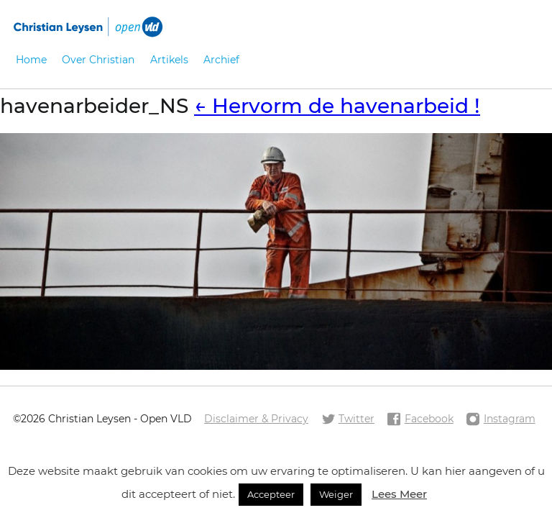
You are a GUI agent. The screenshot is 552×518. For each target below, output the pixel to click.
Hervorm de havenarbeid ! (337, 106)
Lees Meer (399, 494)
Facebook (420, 419)
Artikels (169, 59)
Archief (221, 59)
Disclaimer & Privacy (256, 418)
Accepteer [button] (271, 494)
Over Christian (98, 59)
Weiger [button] (336, 494)
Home (31, 59)
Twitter (347, 419)
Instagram (500, 419)
